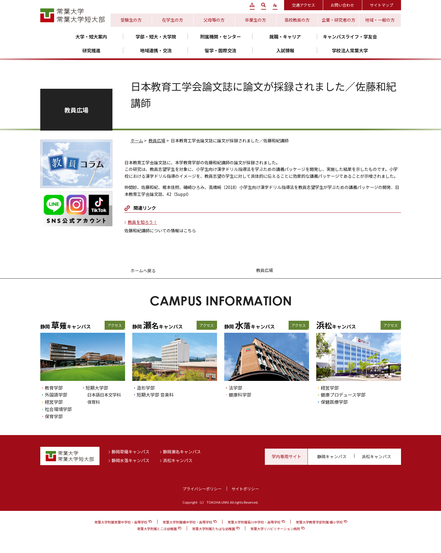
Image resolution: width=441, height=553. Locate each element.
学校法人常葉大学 (350, 50)
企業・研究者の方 (338, 20)
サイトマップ (381, 5)
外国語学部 (56, 394)
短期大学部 (97, 388)
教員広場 (157, 140)
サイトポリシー (245, 489)
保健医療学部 (334, 402)
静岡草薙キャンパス (130, 452)
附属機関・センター (220, 36)
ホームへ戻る (143, 270)
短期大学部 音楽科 (155, 394)
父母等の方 (214, 20)
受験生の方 (131, 20)
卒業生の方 (255, 20)
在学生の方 (172, 20)
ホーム (136, 140)
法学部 (235, 388)
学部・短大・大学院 (156, 36)
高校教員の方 (297, 20)
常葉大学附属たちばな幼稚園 (213, 528)
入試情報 (285, 50)
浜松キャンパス (177, 460)
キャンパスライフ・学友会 (350, 36)
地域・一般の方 (380, 20)
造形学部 (146, 388)
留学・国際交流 (220, 50)
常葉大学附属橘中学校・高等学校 (187, 522)
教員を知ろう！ (142, 222)
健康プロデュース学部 (343, 394)
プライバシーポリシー (202, 489)
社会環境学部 (58, 409)
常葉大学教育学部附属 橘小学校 (319, 522)
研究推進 (91, 50)
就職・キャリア (285, 36)
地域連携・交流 (156, 50)
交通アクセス (303, 5)
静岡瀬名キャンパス (182, 452)
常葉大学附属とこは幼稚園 (157, 528)
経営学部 (54, 402)
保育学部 (54, 416)
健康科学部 (240, 394)
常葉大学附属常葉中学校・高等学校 (120, 522)
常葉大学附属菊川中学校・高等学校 (254, 522)
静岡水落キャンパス (130, 460)
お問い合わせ (342, 5)
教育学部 (54, 388)
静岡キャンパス (332, 456)
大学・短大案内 (91, 36)
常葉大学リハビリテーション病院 (275, 528)
